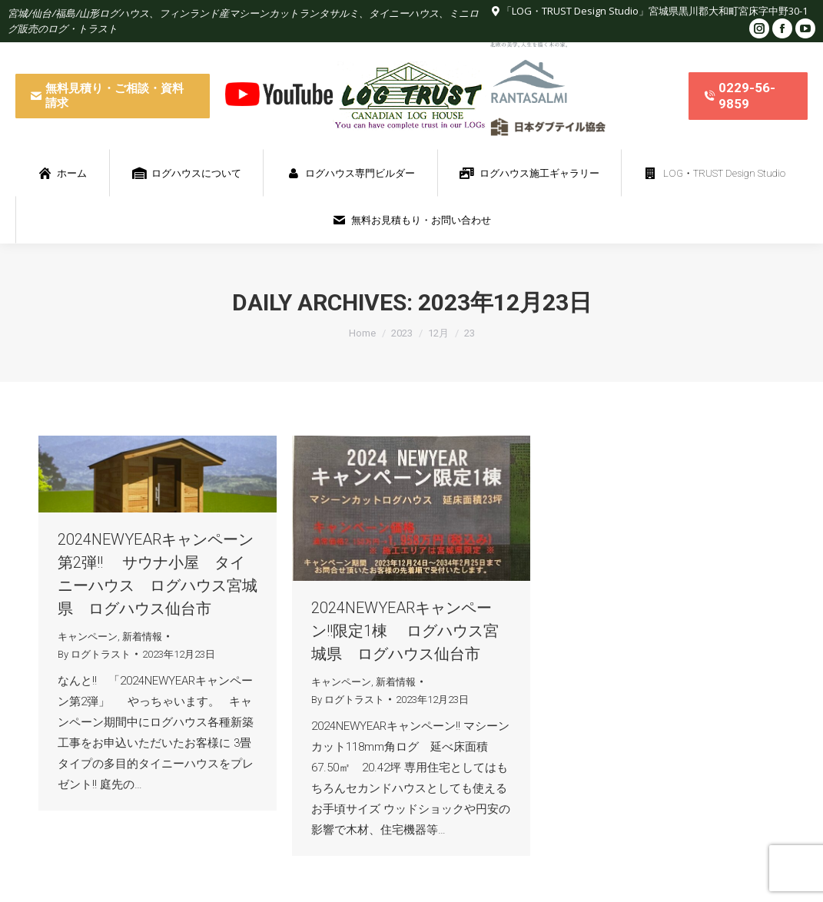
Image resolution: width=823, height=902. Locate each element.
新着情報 (142, 636)
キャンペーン (88, 636)
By (94, 654)
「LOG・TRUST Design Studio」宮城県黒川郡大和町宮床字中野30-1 (655, 11)
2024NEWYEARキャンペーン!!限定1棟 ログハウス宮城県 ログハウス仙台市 (405, 631)
